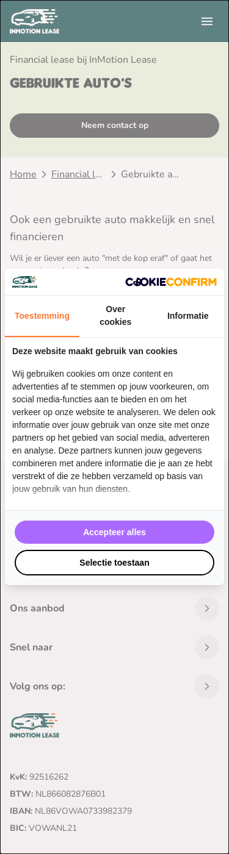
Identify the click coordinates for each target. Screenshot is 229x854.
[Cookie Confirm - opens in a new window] (171, 281)
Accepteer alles (114, 532)
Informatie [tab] (188, 316)
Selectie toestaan (114, 563)
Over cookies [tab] (115, 315)
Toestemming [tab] (42, 316)
